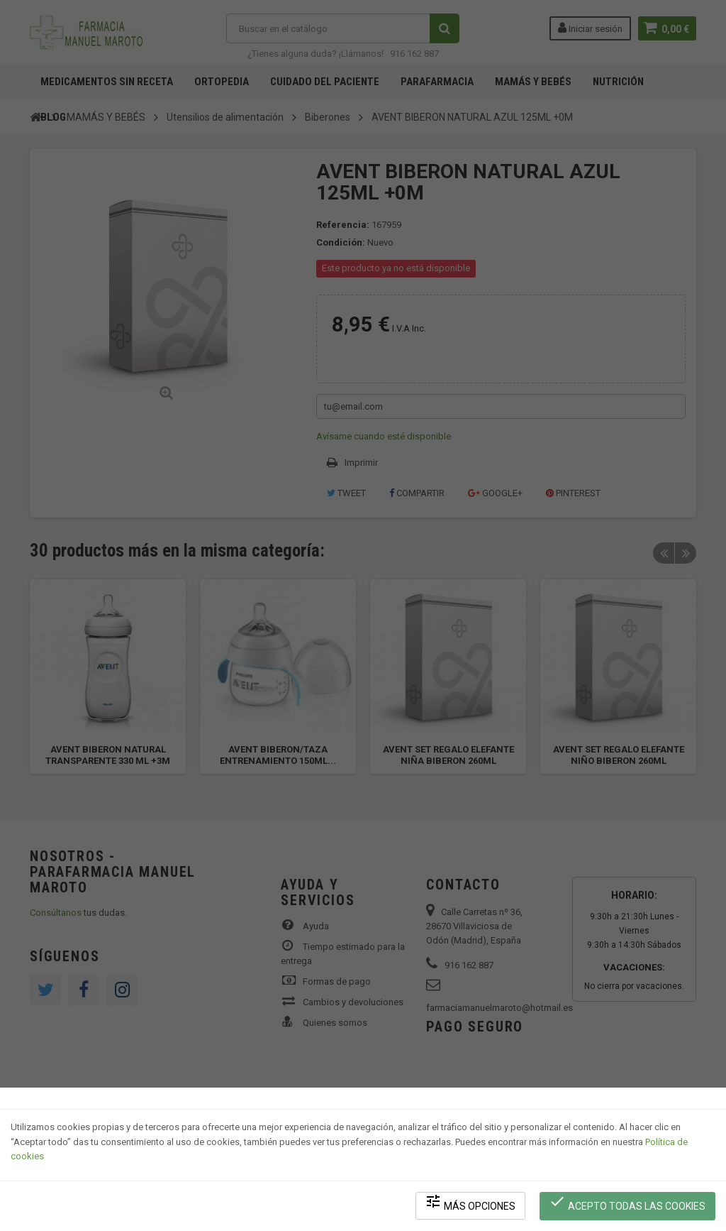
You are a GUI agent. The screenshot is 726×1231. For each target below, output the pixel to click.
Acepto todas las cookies (627, 1203)
